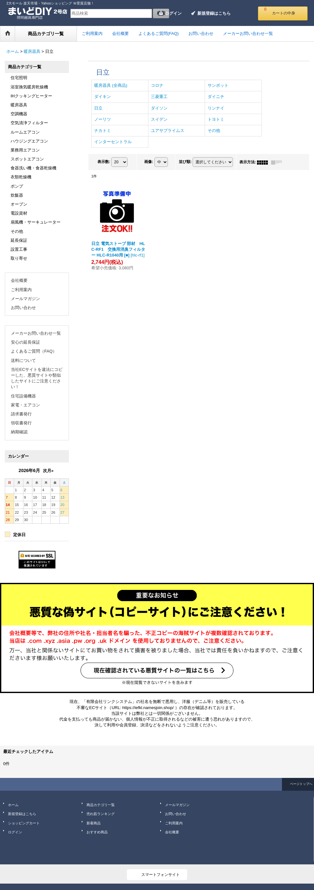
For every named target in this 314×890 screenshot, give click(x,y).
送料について (23, 360)
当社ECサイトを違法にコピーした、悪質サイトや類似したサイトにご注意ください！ (36, 378)
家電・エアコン (25, 405)
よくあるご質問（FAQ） (34, 351)
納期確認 (19, 431)
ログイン (173, 13)
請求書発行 (21, 414)
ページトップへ (301, 784)
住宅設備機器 (23, 396)
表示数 (103, 162)
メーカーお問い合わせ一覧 (36, 333)
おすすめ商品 (97, 832)
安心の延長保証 (25, 342)
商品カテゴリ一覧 (101, 805)
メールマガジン (25, 298)
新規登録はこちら (214, 13)
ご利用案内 (21, 289)
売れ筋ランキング (101, 814)
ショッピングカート (24, 823)
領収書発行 (21, 423)
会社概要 (19, 280)
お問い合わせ (23, 307)
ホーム (13, 805)
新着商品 (94, 823)
